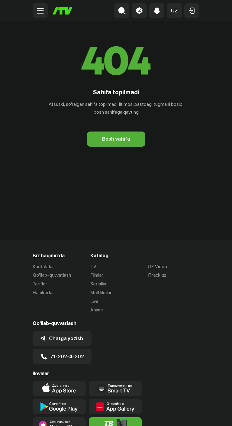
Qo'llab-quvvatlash (52, 275)
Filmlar (96, 275)
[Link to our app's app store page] (59, 388)
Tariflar (40, 284)
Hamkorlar (43, 292)
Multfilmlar (101, 292)
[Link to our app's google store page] (59, 406)
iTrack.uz (157, 275)
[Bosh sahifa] (62, 11)
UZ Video (157, 266)
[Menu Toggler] (40, 10)
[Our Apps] (115, 388)
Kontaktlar (43, 266)
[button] (174, 10)
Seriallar (98, 284)
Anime (96, 310)
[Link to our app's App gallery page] (115, 406)
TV (93, 266)
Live (94, 301)
